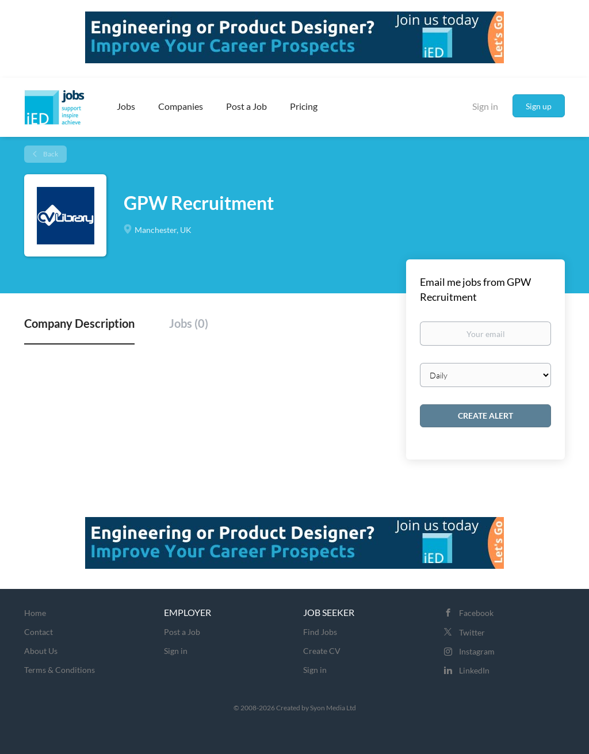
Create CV (322, 651)
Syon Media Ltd (333, 707)
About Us (41, 651)
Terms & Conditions (59, 670)
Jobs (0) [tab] (188, 323)
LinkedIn (474, 670)
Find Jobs (320, 632)
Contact (38, 632)
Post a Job (182, 632)
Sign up (539, 106)
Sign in (485, 106)
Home (35, 613)
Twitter (472, 632)
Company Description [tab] (79, 323)
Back (50, 154)
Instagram (477, 651)
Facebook (476, 613)
